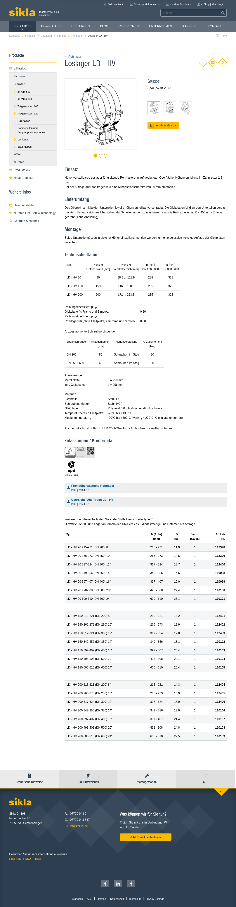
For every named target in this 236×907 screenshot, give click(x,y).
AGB (90, 898)
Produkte (22, 28)
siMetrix (19, 154)
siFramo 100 (23, 99)
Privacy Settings (154, 898)
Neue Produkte (21, 177)
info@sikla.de (79, 826)
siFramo (19, 162)
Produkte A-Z (20, 170)
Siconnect (20, 76)
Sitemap (101, 898)
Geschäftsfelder (21, 205)
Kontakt (214, 26)
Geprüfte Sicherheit (24, 220)
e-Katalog (48, 35)
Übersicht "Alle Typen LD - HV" (146, 502)
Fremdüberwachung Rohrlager (146, 488)
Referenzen (129, 26)
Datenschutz (117, 898)
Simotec (63, 35)
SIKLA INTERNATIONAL (25, 859)
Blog (104, 26)
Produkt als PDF (163, 126)
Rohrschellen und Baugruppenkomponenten (30, 130)
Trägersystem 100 (26, 106)
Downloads (50, 26)
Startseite (16, 35)
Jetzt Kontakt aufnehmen (145, 837)
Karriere (189, 26)
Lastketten (22, 139)
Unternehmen (160, 28)
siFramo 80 (22, 91)
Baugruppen (23, 146)
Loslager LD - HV (98, 35)
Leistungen (80, 28)
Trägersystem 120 (26, 113)
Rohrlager (78, 35)
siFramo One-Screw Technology (32, 213)
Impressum (135, 898)
